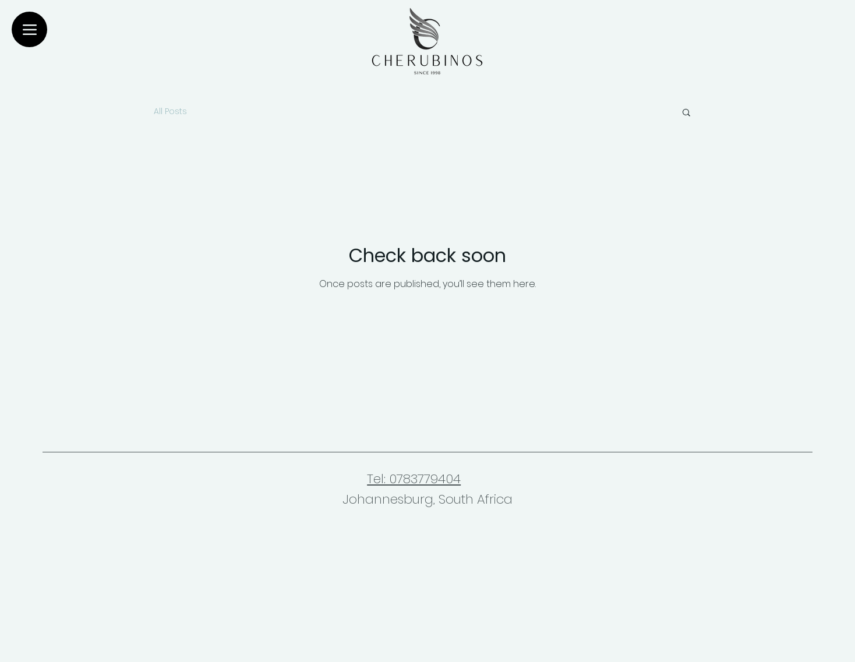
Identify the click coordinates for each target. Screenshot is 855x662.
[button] (686, 113)
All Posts (170, 111)
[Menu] (29, 29)
